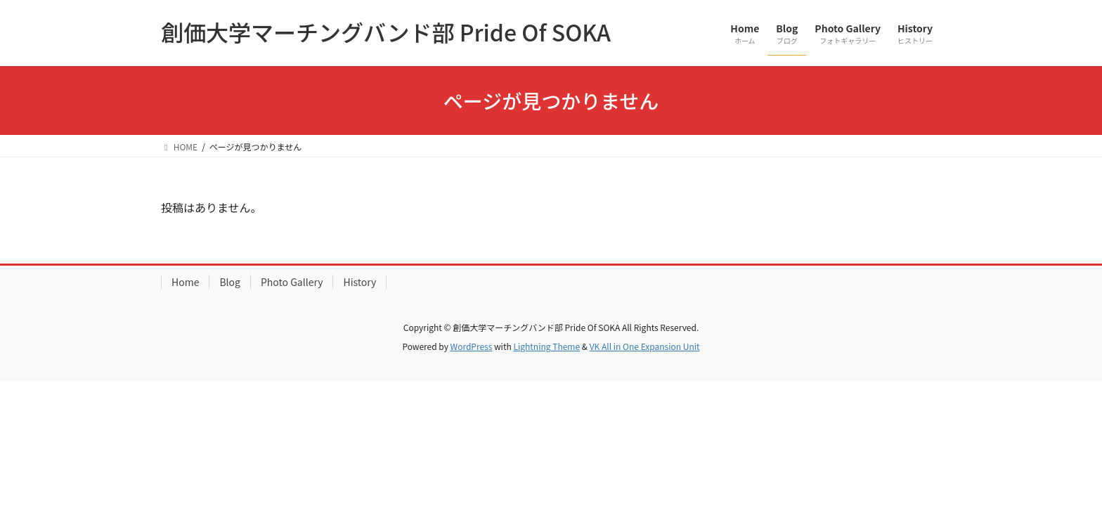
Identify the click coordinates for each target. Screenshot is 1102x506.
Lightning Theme (546, 346)
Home (185, 282)
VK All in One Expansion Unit (645, 346)
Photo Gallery (292, 282)
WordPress (471, 346)
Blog (229, 282)
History (359, 282)
